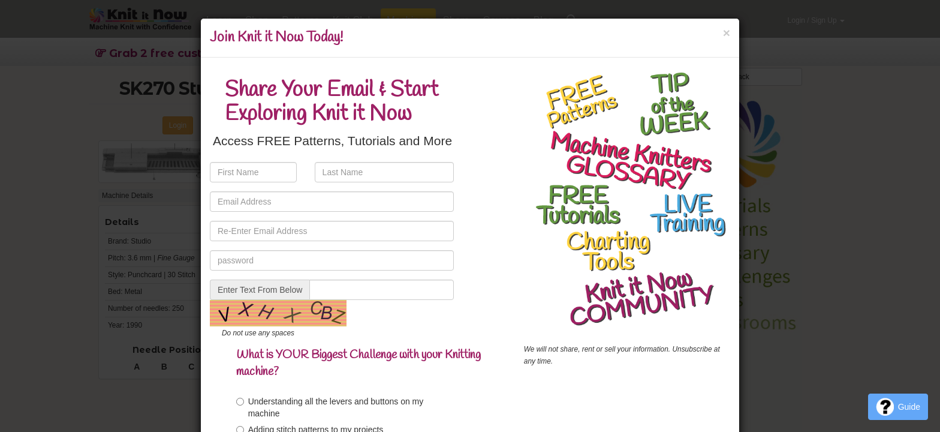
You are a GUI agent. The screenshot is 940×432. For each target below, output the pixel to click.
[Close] (726, 32)
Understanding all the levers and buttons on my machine (330, 407)
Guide (898, 407)
